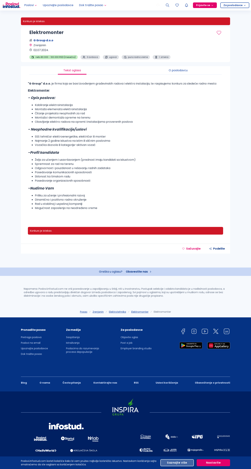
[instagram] (194, 332)
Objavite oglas (129, 337)
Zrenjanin (98, 312)
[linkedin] (226, 332)
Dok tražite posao (31, 354)
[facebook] (183, 332)
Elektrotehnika (117, 312)
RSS (136, 371)
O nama (45, 371)
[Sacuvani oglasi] (177, 5)
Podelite (217, 249)
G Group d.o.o (43, 40)
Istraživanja (72, 343)
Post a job (126, 343)
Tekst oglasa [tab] (72, 70)
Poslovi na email (30, 343)
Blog (24, 371)
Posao (83, 312)
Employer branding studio (136, 348)
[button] (34, 330)
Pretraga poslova (31, 337)
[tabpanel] (125, 147)
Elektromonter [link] (162, 312)
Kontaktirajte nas (105, 371)
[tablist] (125, 70)
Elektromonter (140, 312)
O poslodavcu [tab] (178, 70)
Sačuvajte (191, 249)
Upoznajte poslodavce (58, 5)
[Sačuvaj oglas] (219, 33)
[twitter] (215, 332)
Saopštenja (73, 337)
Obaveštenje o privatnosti (212, 371)
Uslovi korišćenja (167, 371)
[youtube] (204, 332)
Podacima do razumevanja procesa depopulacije (82, 350)
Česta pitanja (72, 371)
